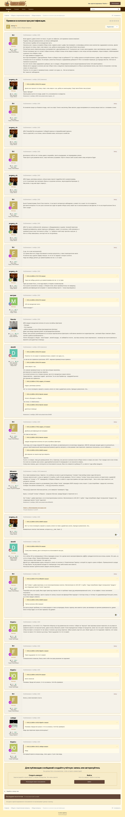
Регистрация (115, 3)
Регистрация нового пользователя (35, 781)
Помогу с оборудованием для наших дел (34, 507)
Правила (30, 9)
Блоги (23, 9)
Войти (89, 781)
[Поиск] (99, 9)
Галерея (16, 9)
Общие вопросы (26, 27)
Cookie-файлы (62, 813)
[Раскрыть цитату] (25, 84)
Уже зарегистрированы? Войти (98, 3)
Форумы (8, 10)
